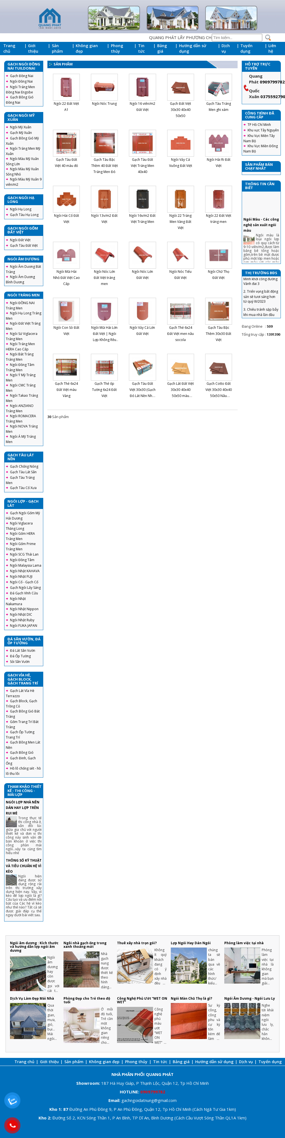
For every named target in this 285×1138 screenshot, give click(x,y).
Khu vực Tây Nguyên (263, 130)
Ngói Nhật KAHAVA (25, 571)
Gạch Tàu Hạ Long (24, 214)
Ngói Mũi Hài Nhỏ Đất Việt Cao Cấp (66, 277)
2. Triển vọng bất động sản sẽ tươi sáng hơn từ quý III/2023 (260, 315)
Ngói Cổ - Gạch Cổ (24, 582)
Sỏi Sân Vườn (20, 661)
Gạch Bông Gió (22, 752)
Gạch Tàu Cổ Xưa (23, 487)
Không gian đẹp (87, 48)
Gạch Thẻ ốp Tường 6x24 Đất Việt (104, 389)
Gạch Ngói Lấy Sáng (25, 587)
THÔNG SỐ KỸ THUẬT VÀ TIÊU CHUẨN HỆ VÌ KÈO (24, 866)
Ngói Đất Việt (20, 240)
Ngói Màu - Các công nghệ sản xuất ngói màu (261, 243)
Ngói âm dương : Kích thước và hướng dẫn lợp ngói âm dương (34, 947)
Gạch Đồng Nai (21, 75)
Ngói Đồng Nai (21, 81)
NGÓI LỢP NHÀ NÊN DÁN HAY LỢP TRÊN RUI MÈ (22, 808)
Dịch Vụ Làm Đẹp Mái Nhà (32, 998)
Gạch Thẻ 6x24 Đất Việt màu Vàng (66, 389)
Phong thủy (117, 48)
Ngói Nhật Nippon (24, 609)
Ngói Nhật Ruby (22, 620)
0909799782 (272, 82)
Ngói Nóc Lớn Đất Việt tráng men (104, 277)
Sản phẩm (57, 48)
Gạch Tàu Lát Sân (23, 472)
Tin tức (141, 48)
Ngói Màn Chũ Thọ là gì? (191, 998)
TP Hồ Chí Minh (259, 124)
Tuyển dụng (246, 48)
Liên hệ (272, 48)
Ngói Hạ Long (20, 209)
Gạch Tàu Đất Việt (24, 245)
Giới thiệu (33, 48)
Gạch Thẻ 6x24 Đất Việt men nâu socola (180, 333)
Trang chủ (9, 48)
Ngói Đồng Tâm (22, 559)
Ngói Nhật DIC (21, 614)
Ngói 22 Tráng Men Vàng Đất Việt (180, 221)
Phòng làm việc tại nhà (244, 943)
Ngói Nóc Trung (104, 103)
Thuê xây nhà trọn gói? (137, 943)
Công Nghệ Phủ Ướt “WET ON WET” (142, 1000)
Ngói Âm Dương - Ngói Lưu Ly (249, 998)
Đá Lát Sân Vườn (22, 650)
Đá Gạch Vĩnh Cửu (24, 593)
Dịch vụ (226, 48)
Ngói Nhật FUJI (21, 576)
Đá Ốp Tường (20, 656)
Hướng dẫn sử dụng (192, 48)
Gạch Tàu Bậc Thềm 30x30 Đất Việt (218, 333)
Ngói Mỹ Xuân (20, 127)
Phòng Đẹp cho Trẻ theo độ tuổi (86, 1000)
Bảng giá (162, 48)
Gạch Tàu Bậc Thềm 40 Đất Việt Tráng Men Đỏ (104, 165)
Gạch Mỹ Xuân (21, 132)
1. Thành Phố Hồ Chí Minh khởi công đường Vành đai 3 (260, 297)
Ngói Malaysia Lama (25, 565)
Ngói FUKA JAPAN (23, 625)
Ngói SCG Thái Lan (24, 554)
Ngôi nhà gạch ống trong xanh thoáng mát (84, 945)
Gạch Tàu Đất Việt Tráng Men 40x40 (142, 165)
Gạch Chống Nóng (24, 466)
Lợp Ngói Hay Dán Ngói (191, 943)
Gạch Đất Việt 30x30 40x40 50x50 (180, 109)
